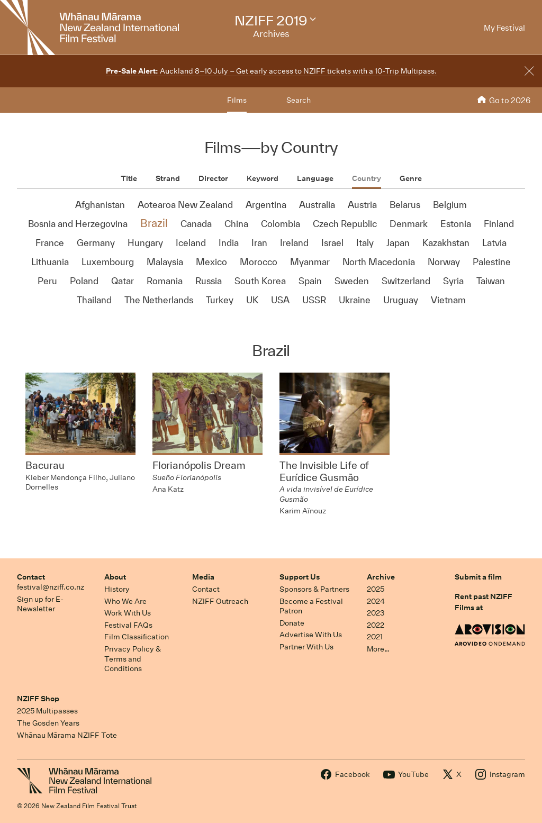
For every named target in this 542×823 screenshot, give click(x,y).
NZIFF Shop (38, 698)
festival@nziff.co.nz (50, 587)
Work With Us (127, 613)
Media (203, 577)
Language (315, 178)
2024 (376, 601)
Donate (291, 623)
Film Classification (136, 636)
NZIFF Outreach (220, 601)
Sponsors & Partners (314, 589)
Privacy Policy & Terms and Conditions (132, 658)
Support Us (299, 577)
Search (298, 100)
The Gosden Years (48, 723)
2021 (375, 636)
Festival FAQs (128, 625)
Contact (31, 577)
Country (366, 178)
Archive (381, 577)
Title (129, 178)
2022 (375, 625)
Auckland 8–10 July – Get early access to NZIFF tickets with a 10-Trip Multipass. (271, 71)
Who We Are (125, 601)
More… (378, 649)
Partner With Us (306, 647)
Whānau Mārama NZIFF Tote (67, 735)
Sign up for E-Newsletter (40, 604)
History (117, 589)
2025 (375, 589)
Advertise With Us (310, 634)
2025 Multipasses (47, 711)
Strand (168, 178)
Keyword (262, 178)
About (115, 577)
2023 (376, 613)
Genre (411, 178)
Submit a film (478, 577)
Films (237, 100)
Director (213, 178)
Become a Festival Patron (311, 606)
